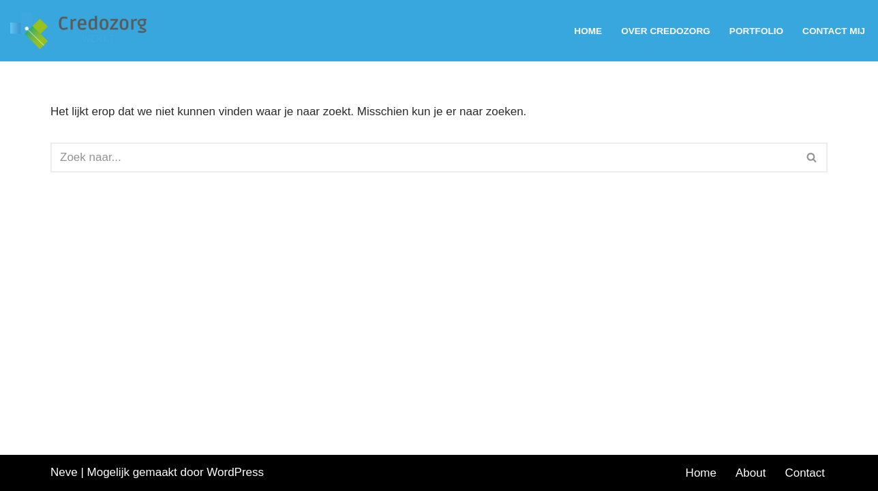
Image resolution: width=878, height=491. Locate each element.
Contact (805, 472)
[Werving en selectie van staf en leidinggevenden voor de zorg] (81, 30)
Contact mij (833, 31)
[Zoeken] (423, 158)
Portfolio (756, 31)
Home (588, 31)
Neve (64, 472)
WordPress (235, 472)
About (751, 472)
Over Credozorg (665, 31)
